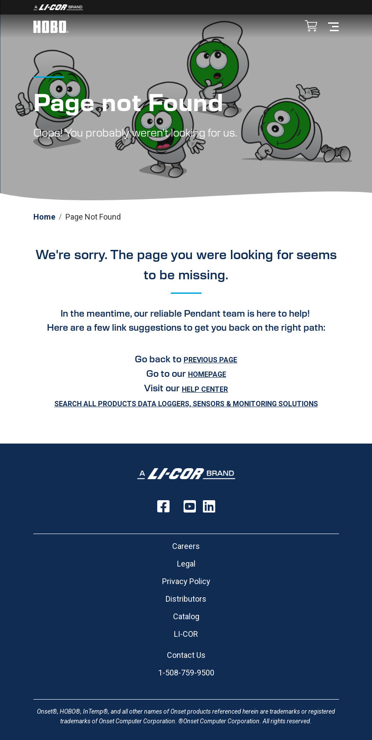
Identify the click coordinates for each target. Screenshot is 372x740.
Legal (186, 563)
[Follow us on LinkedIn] (209, 506)
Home (44, 216)
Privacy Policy (186, 581)
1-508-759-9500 (186, 672)
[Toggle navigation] (333, 26)
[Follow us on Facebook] (163, 506)
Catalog (186, 616)
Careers (186, 546)
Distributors (186, 598)
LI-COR (186, 634)
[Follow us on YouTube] (190, 506)
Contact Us (186, 655)
